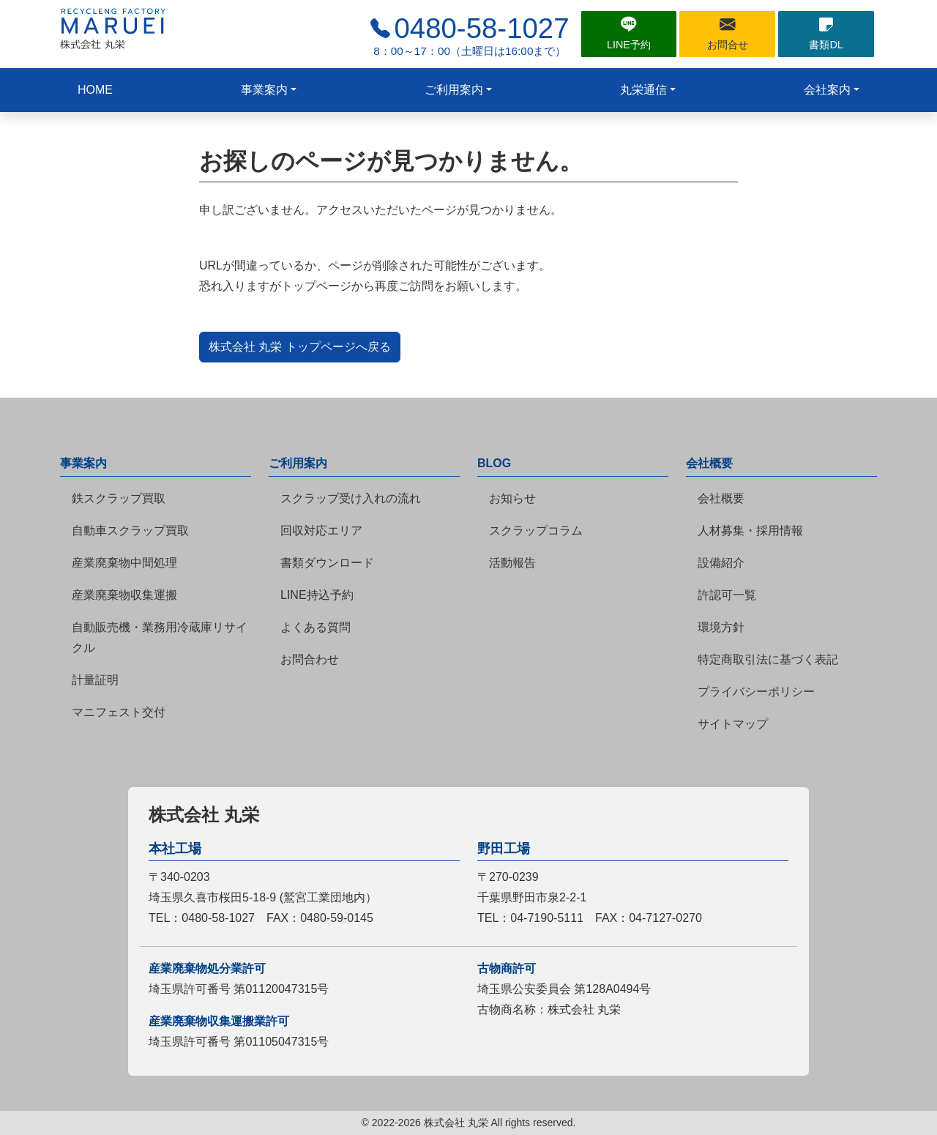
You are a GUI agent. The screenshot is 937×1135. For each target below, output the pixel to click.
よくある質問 (315, 627)
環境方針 (721, 627)
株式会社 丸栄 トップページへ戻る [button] (300, 346)
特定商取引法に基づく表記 (768, 659)
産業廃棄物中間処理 (124, 563)
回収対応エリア (321, 530)
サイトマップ (733, 724)
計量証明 (95, 680)
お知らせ (512, 498)
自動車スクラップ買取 (130, 530)
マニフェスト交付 (118, 712)
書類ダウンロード (327, 563)
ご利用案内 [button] (454, 89)
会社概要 (721, 498)
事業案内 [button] (264, 89)
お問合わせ (309, 659)
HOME (95, 89)
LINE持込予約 (317, 595)
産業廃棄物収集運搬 (124, 595)
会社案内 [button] (827, 89)
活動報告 (512, 563)
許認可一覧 (727, 595)
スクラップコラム (536, 530)
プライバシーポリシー (756, 691)
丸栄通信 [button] (643, 89)
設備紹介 (721, 563)
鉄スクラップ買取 (118, 498)
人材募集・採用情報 (750, 530)
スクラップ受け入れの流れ (350, 498)
